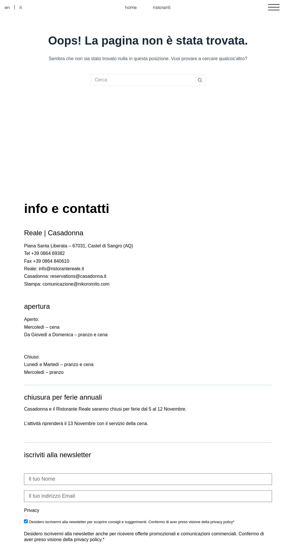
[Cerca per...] (142, 80)
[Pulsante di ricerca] (200, 80)
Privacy (31, 510)
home (131, 7)
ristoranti (162, 7)
